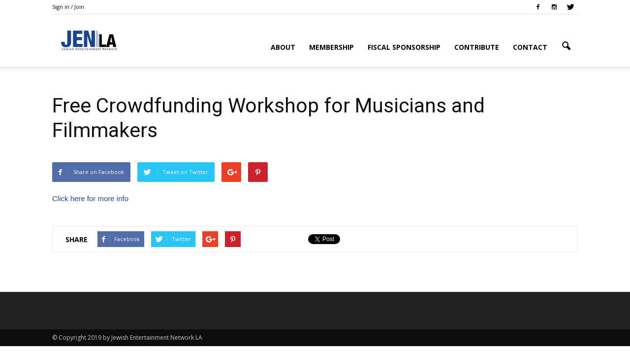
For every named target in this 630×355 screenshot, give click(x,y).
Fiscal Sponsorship (404, 47)
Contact (530, 47)
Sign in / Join (68, 6)
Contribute (476, 47)
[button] (566, 46)
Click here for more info (90, 198)
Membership (331, 47)
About (283, 47)
